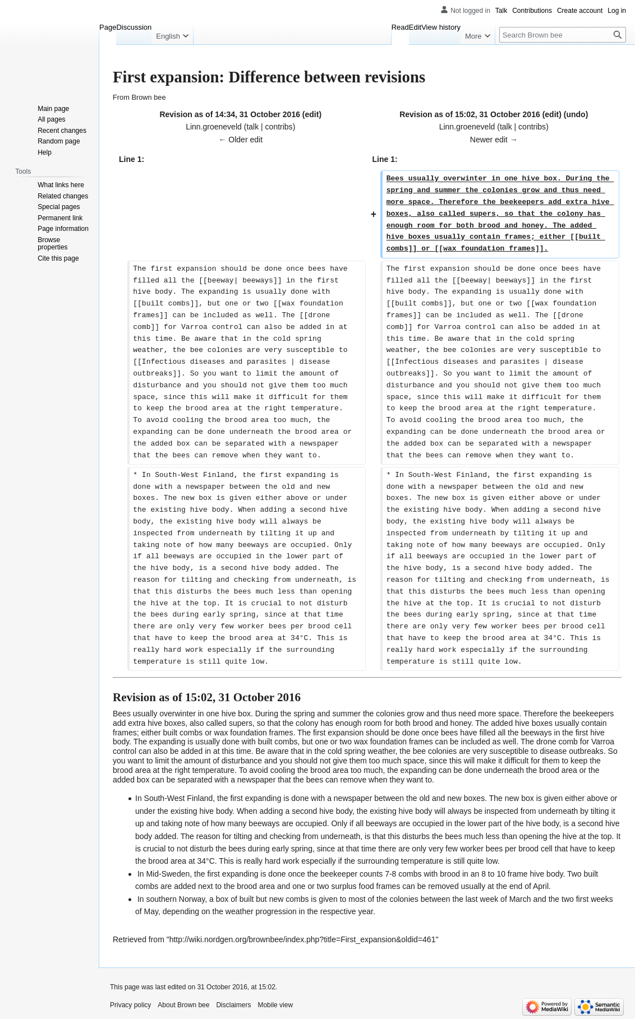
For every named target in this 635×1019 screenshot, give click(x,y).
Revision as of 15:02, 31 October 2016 (469, 114)
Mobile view (275, 1005)
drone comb (557, 741)
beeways (536, 732)
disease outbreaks (572, 751)
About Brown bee (183, 1005)
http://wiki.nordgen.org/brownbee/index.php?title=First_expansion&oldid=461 (302, 939)
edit (312, 114)
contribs (279, 126)
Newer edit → (494, 139)
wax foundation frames (253, 732)
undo (575, 114)
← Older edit (240, 139)
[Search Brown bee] (562, 35)
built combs (183, 732)
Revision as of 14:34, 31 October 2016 (229, 114)
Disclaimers (233, 1005)
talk (252, 126)
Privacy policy (130, 1005)
